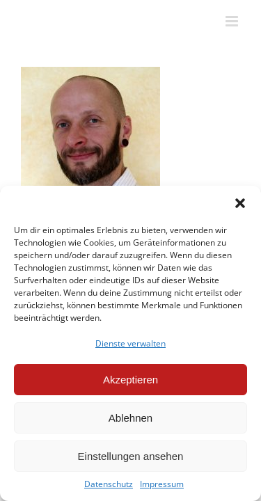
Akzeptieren (130, 379)
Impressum (162, 484)
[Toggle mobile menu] (233, 21)
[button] (240, 203)
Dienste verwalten (130, 343)
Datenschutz (108, 484)
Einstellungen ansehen (131, 456)
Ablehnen (130, 418)
